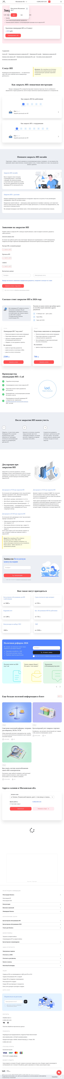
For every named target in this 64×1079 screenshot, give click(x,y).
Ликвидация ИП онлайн (35, 54)
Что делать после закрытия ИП (44, 56)
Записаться (20, 811)
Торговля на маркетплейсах (10, 939)
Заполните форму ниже (8, 236)
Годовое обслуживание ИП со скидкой (12, 979)
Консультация (17, 575)
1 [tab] (23, 104)
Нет (22, 15)
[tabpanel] (32, 112)
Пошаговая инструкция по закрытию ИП (19, 54)
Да (14, 15)
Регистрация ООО (7, 903)
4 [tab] (36, 104)
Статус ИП (4, 54)
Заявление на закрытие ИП (49, 54)
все (59, 699)
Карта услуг (6, 992)
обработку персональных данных (22, 290)
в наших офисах (13, 1058)
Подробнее (55, 1076)
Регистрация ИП (7, 900)
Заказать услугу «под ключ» (13, 286)
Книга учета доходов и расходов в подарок (13, 989)
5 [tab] (40, 104)
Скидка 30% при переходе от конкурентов (13, 986)
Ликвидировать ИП (13, 35)
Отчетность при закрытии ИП (9, 59)
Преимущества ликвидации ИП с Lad (26, 56)
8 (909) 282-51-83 (42, 1)
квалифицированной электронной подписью (17, 401)
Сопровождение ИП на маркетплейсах (12, 941)
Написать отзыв (43, 811)
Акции (5, 973)
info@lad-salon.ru (7, 1020)
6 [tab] (38, 128)
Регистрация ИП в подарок (9, 984)
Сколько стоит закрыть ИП (8, 56)
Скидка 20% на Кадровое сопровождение (13, 981)
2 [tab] (27, 104)
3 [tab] (25, 128)
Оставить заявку (46, 655)
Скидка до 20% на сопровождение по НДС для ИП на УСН (17, 976)
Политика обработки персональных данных (14, 1029)
